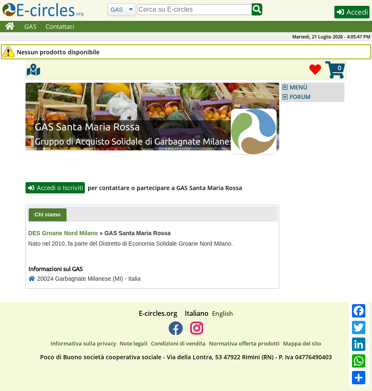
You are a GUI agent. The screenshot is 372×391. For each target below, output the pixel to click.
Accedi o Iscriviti (55, 187)
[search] (194, 9)
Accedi (352, 12)
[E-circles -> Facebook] (175, 331)
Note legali (134, 343)
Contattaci (60, 26)
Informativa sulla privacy (83, 343)
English (222, 313)
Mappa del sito (302, 343)
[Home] (10, 27)
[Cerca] (121, 9)
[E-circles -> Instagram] (196, 331)
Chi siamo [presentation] (48, 214)
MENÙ (298, 87)
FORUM (300, 97)
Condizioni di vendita (178, 343)
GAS (30, 26)
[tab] (47, 215)
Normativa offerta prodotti (244, 343)
